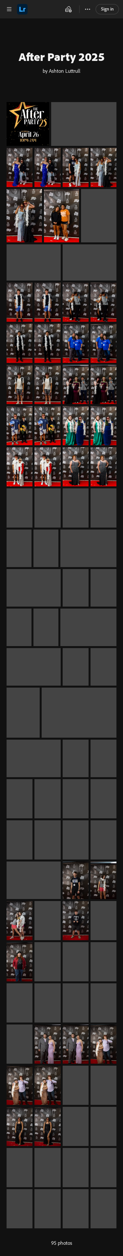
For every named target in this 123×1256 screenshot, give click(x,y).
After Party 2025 (62, 56)
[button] (9, 9)
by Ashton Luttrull (61, 71)
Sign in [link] (107, 9)
